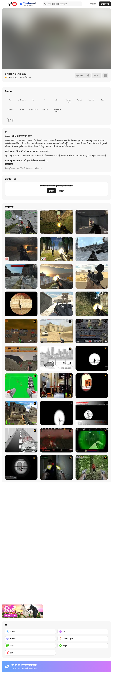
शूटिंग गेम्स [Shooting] (12, 168)
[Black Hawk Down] (92, 249)
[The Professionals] (92, 331)
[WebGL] (30, 638)
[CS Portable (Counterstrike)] (21, 222)
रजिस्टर (51, 191)
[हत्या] (30, 652)
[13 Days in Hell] (56, 440)
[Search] (45, 3)
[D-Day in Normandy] (21, 358)
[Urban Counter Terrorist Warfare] (56, 276)
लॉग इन (61, 191)
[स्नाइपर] (82, 645)
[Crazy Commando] (92, 304)
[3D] (82, 631)
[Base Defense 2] (21, 385)
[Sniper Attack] (92, 276)
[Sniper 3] (21, 440)
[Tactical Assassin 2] (21, 467)
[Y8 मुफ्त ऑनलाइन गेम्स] (12, 4)
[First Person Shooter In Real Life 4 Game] (92, 467)
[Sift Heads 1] (56, 358)
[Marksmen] (92, 440)
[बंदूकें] (30, 645)
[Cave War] (21, 249)
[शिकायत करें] (96, 75)
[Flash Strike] (56, 331)
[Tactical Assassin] (92, 358)
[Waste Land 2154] (21, 331)
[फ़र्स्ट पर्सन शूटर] (82, 638)
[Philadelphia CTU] (56, 385)
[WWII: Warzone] (21, 276)
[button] (9, 164)
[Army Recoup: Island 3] (56, 222)
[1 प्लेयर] (30, 631)
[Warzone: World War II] (21, 413)
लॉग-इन (93, 4)
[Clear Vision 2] (56, 413)
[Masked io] (21, 304)
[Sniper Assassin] (92, 413)
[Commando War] (56, 304)
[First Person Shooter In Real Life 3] (56, 467)
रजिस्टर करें (105, 4)
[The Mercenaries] (92, 222)
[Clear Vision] (92, 385)
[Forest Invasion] (56, 249)
